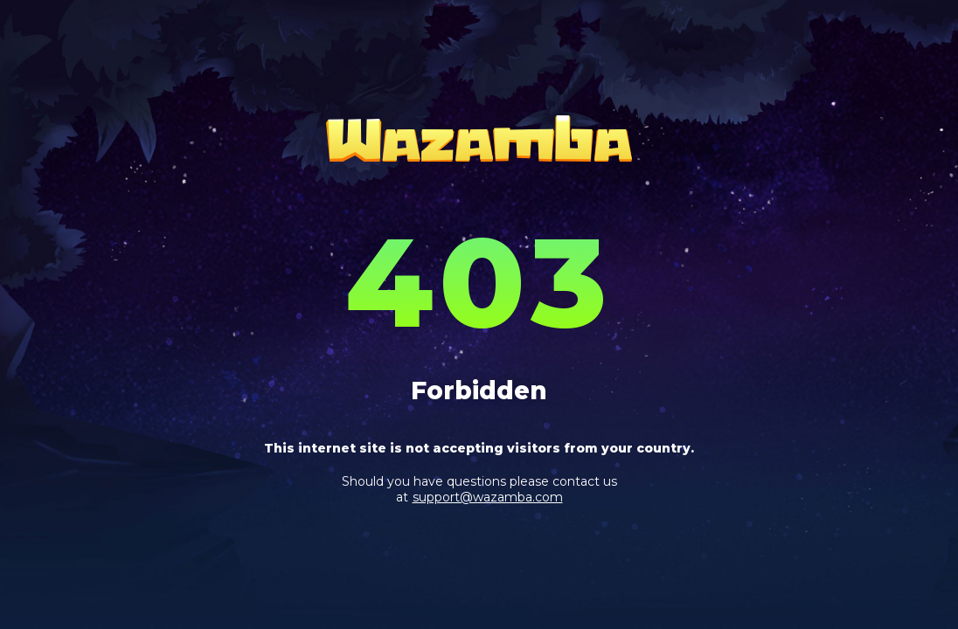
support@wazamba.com (488, 497)
